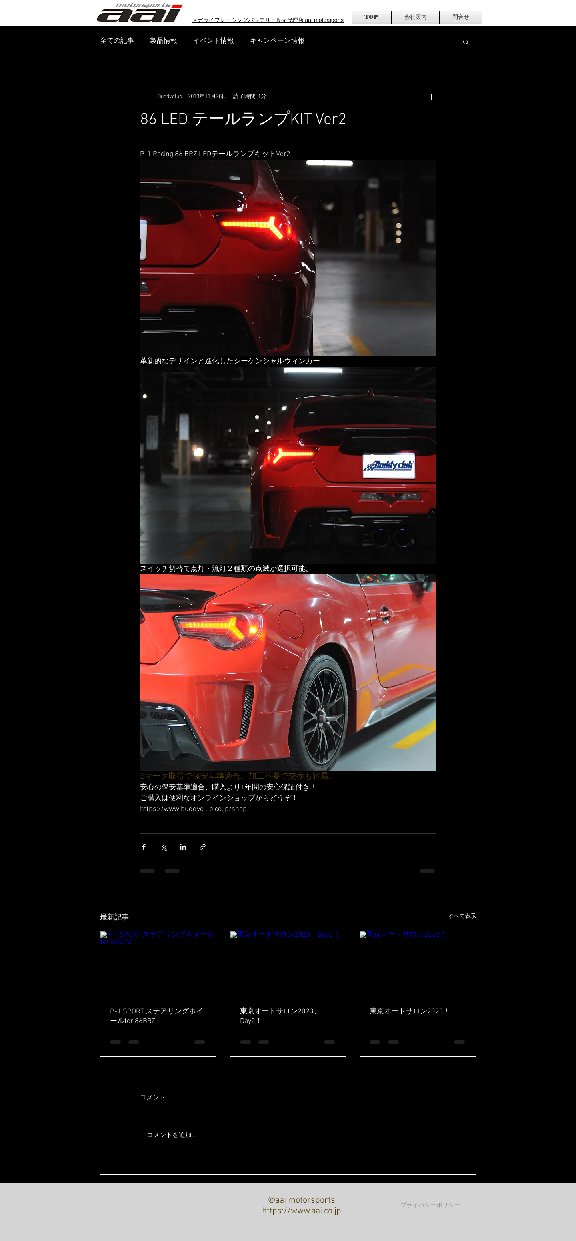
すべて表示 (462, 916)
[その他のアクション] (431, 96)
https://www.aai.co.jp (301, 1211)
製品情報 (163, 41)
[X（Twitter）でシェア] (163, 847)
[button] (466, 41)
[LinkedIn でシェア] (183, 847)
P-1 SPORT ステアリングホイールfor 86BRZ (156, 1016)
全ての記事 (117, 41)
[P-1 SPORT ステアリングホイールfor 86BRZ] (158, 963)
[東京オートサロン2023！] (418, 963)
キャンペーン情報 (277, 41)
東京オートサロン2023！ (410, 1011)
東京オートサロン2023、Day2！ (280, 1016)
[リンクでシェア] (202, 847)
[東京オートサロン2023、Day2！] (288, 963)
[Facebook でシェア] (144, 847)
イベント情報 (213, 41)
